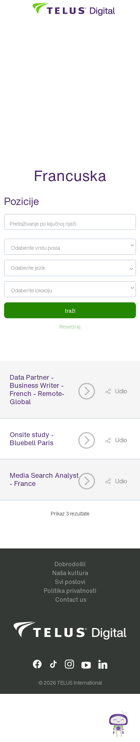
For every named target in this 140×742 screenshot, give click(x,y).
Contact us (70, 599)
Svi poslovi (70, 581)
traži (70, 311)
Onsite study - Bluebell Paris (32, 438)
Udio (120, 391)
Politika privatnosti (70, 590)
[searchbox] (40, 268)
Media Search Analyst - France (44, 479)
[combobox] (70, 247)
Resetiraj (70, 326)
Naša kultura (70, 572)
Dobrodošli (70, 564)
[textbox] (69, 248)
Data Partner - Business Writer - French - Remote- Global (37, 389)
